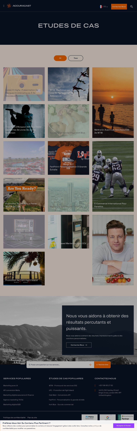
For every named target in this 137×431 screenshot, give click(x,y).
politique (96, 426)
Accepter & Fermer (124, 426)
